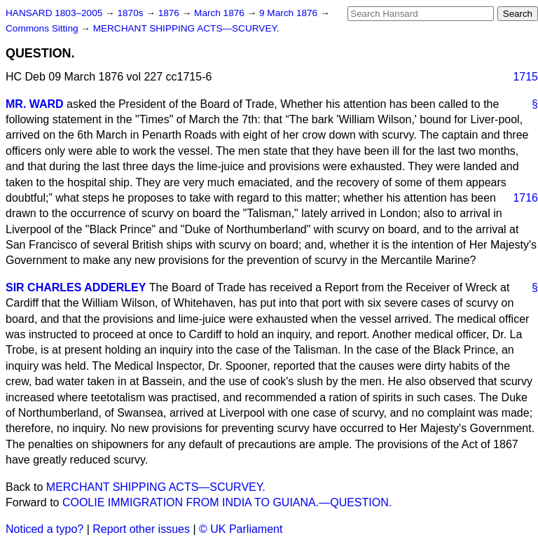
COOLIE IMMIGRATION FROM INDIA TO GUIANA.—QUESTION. (227, 502)
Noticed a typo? (44, 529)
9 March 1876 (289, 13)
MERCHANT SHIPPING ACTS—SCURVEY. (186, 28)
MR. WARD (35, 104)
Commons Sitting (43, 28)
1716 (525, 198)
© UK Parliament (240, 529)
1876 (170, 13)
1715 (525, 77)
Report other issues (141, 529)
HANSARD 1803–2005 (54, 13)
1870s (131, 13)
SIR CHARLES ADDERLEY (76, 287)
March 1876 (220, 13)
